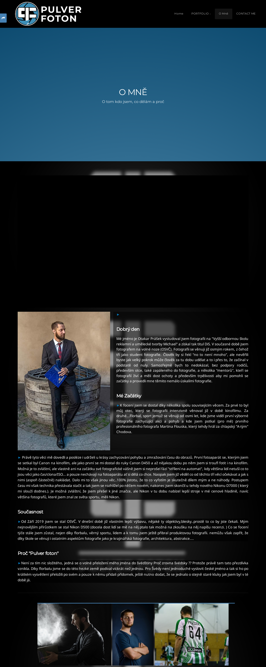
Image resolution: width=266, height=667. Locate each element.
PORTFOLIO (200, 13)
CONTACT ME (246, 13)
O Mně (223, 13)
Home (178, 13)
